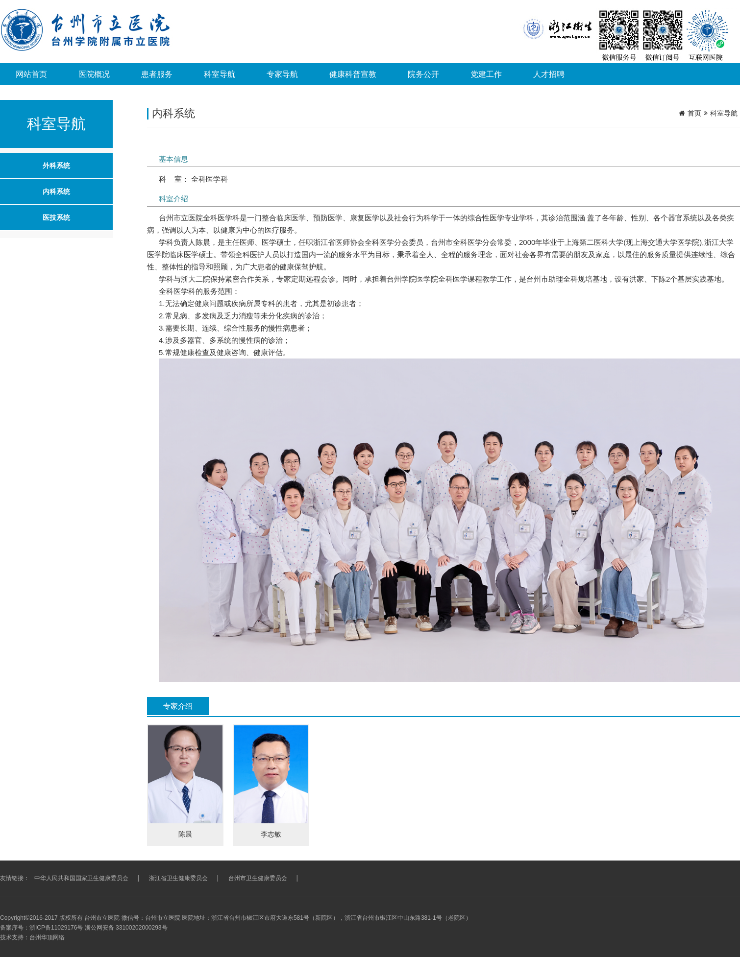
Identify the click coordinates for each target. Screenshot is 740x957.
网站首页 (31, 74)
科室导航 (219, 74)
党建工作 (486, 74)
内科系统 (56, 191)
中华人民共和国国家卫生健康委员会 (81, 878)
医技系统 (56, 217)
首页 (694, 113)
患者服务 (157, 74)
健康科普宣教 (352, 74)
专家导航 (282, 74)
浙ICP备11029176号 (56, 927)
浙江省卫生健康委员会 (178, 878)
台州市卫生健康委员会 (257, 878)
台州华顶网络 (47, 937)
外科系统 (56, 165)
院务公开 (423, 74)
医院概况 (94, 74)
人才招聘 (549, 74)
